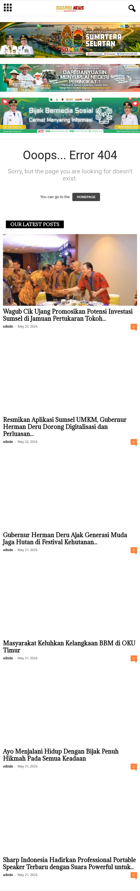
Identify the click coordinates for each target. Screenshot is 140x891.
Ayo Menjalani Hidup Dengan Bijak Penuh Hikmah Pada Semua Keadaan (61, 755)
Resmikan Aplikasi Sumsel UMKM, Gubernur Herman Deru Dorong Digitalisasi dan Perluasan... (64, 427)
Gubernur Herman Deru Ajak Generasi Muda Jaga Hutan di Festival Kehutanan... (65, 538)
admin (8, 326)
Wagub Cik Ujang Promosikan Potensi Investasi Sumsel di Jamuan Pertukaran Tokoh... (68, 315)
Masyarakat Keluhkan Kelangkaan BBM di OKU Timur (69, 647)
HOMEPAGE (86, 197)
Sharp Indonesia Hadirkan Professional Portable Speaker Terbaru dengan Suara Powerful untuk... (69, 863)
